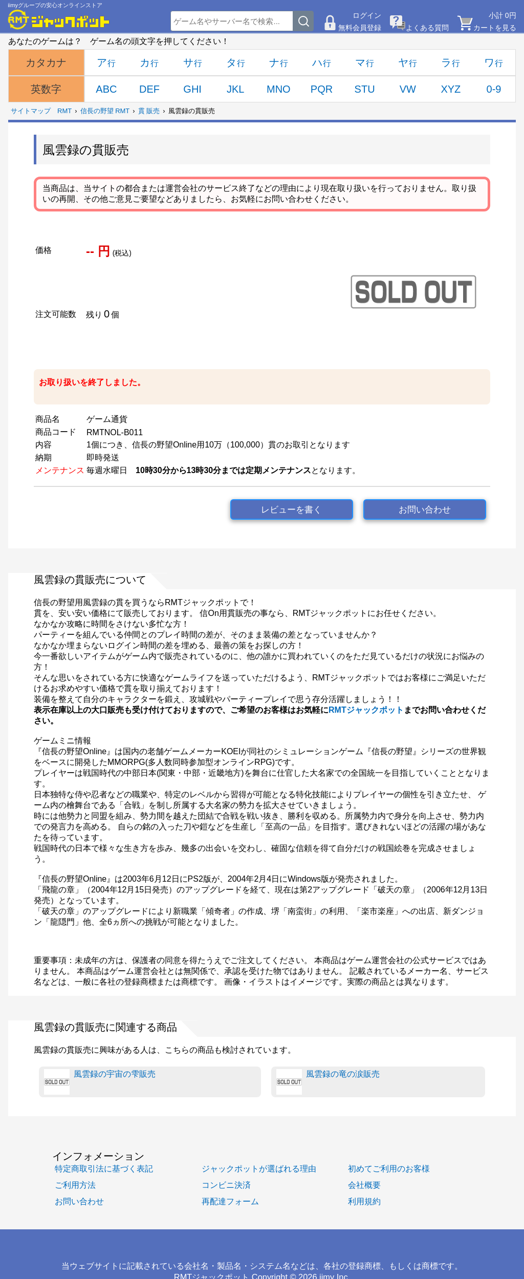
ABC (106, 89)
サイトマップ (31, 111)
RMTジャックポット (366, 710)
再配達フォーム (230, 1201)
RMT (64, 111)
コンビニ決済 (226, 1184)
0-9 (494, 89)
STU (365, 89)
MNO (279, 89)
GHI (192, 89)
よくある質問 (427, 27)
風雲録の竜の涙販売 (328, 1082)
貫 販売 (149, 111)
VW (408, 89)
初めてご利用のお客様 (389, 1168)
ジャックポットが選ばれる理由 (259, 1168)
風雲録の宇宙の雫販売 (100, 1082)
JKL (235, 89)
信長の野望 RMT (105, 111)
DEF (149, 89)
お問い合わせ (425, 510)
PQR (322, 89)
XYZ (451, 89)
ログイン (367, 15)
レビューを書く (291, 510)
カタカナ (46, 62)
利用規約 (364, 1201)
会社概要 (364, 1184)
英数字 (46, 89)
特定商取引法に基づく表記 (104, 1168)
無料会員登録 (359, 27)
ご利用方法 (75, 1184)
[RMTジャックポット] (59, 19)
